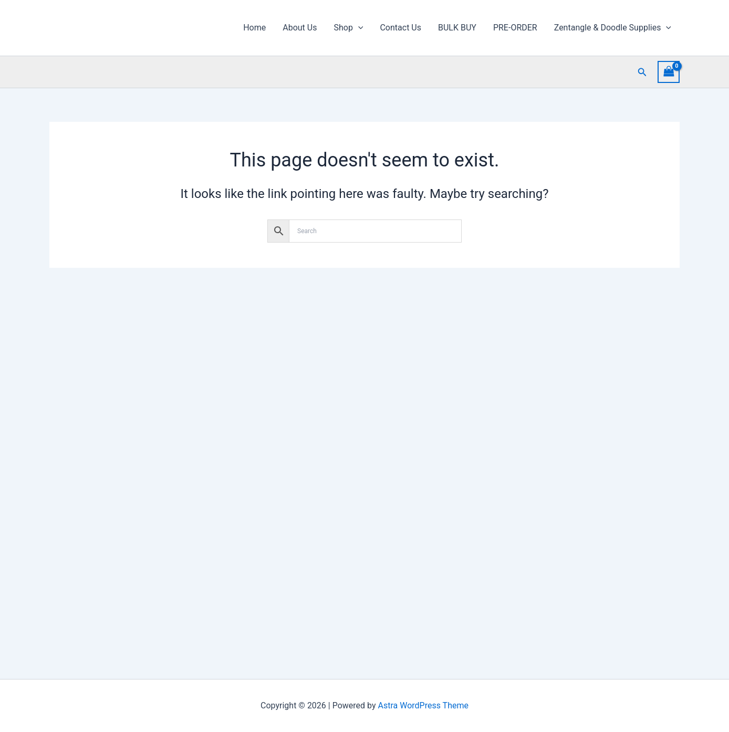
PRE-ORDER (515, 28)
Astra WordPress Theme (423, 705)
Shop (348, 28)
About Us (300, 28)
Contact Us (400, 28)
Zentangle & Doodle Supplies (612, 28)
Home (254, 28)
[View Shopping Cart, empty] (669, 71)
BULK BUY (457, 28)
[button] (358, 28)
